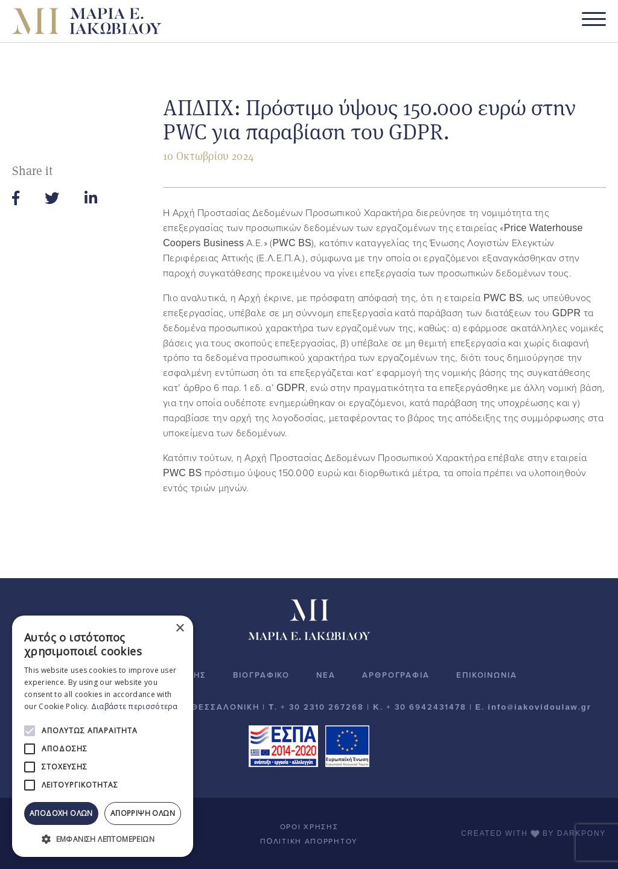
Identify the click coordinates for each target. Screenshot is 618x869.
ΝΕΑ (326, 675)
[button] (102, 839)
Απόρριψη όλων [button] (142, 813)
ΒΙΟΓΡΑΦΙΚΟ (261, 675)
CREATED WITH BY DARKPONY (533, 833)
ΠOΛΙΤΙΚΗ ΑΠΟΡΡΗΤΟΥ (309, 841)
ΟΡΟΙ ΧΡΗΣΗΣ (309, 827)
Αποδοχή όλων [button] (61, 813)
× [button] (179, 628)
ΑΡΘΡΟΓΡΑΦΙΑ (396, 675)
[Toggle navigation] (594, 21)
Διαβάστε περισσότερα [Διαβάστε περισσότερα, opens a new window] (134, 706)
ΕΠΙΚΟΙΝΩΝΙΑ (486, 675)
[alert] (102, 736)
